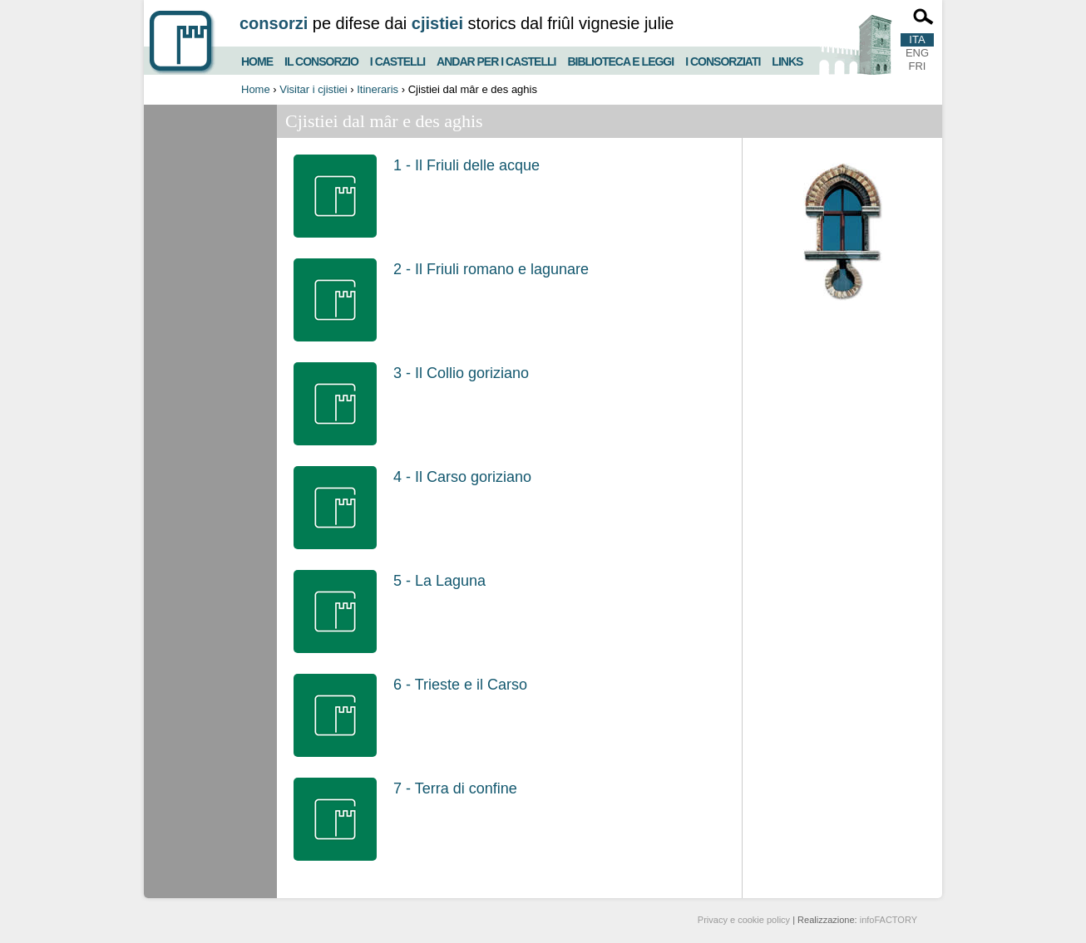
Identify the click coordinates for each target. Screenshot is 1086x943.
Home (257, 59)
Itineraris (377, 89)
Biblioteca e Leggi (620, 59)
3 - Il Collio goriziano (461, 373)
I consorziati (722, 59)
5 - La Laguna (439, 580)
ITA (917, 39)
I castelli (397, 59)
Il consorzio (321, 59)
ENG (917, 53)
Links (787, 59)
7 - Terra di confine (455, 788)
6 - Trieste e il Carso (460, 684)
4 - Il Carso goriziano (462, 477)
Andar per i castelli (496, 59)
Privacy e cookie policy (744, 920)
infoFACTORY (888, 920)
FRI (917, 66)
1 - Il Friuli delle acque (466, 165)
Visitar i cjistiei (313, 89)
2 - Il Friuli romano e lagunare (491, 269)
